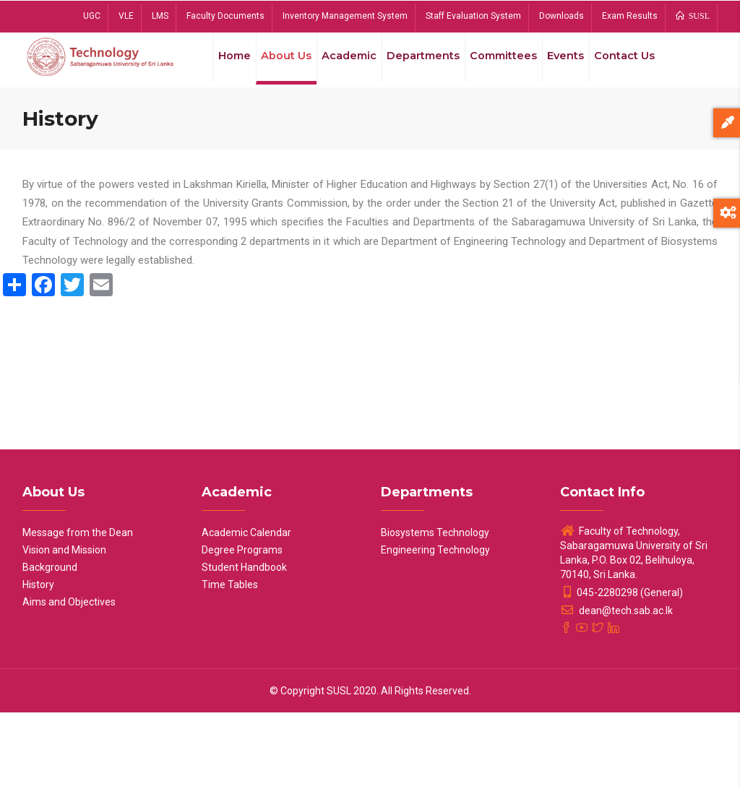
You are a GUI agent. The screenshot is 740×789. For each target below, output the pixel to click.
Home (225, 64)
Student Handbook (244, 644)
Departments (425, 64)
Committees (508, 64)
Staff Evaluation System (473, 16)
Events (574, 64)
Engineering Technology (435, 626)
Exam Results (630, 16)
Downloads (561, 16)
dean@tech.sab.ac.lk (616, 687)
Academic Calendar (246, 609)
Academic (347, 64)
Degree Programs (242, 626)
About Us (281, 64)
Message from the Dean (77, 609)
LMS (160, 16)
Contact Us (240, 131)
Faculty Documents (225, 16)
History (38, 661)
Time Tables (230, 661)
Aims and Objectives (69, 678)
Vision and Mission (64, 626)
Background (49, 644)
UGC (91, 16)
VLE (126, 16)
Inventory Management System (345, 16)
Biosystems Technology (435, 609)
